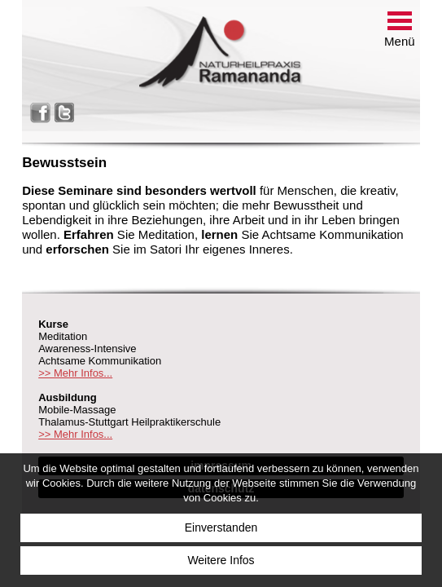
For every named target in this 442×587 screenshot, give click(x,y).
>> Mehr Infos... (75, 373)
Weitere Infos (220, 560)
